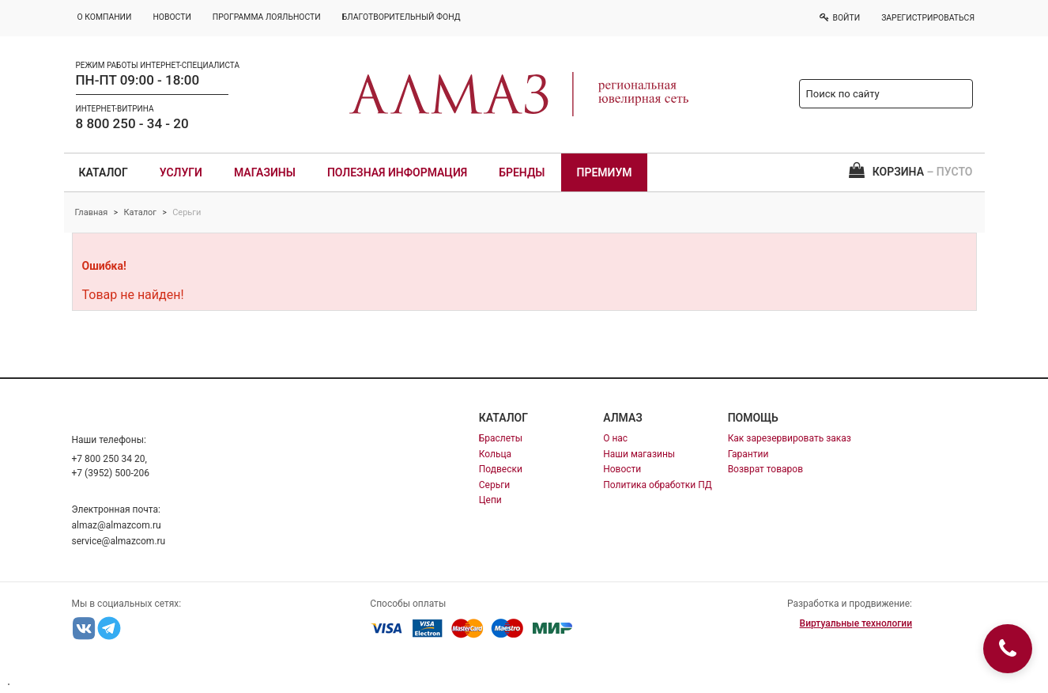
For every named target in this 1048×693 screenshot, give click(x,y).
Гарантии (748, 454)
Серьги (494, 484)
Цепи (490, 500)
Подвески (500, 469)
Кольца (495, 454)
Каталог (103, 172)
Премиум (604, 172)
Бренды (522, 172)
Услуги (181, 172)
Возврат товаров (765, 469)
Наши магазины (639, 454)
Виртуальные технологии (856, 623)
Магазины (265, 172)
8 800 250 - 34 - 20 (132, 123)
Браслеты (500, 438)
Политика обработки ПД (657, 484)
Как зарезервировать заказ (789, 438)
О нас (615, 438)
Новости (622, 469)
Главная (91, 212)
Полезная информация (397, 172)
